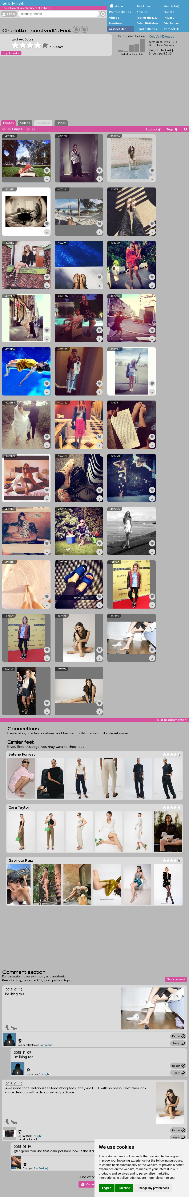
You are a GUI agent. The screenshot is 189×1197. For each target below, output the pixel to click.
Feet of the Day (147, 17)
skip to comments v (172, 719)
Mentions (115, 23)
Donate (169, 12)
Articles (142, 12)
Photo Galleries (120, 12)
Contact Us (171, 29)
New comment (176, 979)
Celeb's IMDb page (161, 36)
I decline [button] (124, 1188)
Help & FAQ (171, 6)
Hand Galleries (146, 29)
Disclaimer (171, 23)
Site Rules (143, 6)
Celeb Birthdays (147, 23)
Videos (114, 17)
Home (119, 6)
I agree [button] (106, 1188)
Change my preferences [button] (153, 1188)
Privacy (169, 17)
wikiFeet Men (117, 29)
